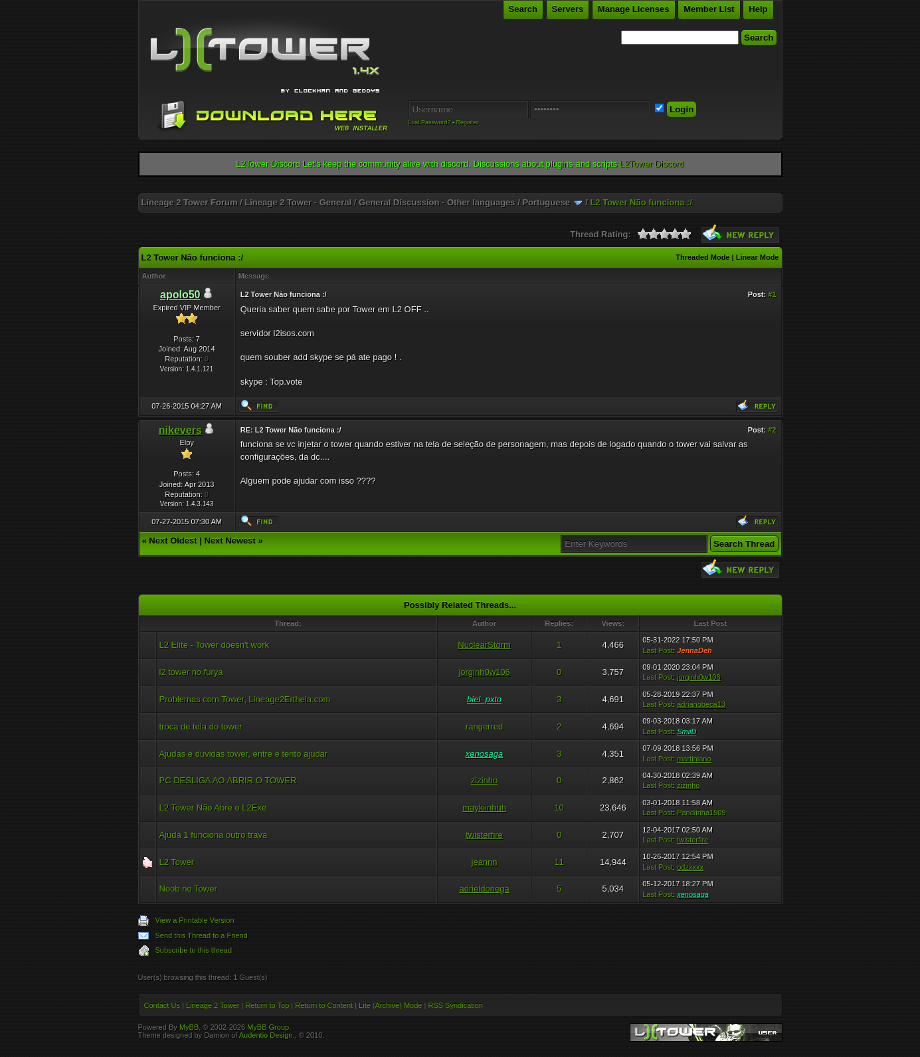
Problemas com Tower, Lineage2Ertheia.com (245, 699)
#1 (772, 294)
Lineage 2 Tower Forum (189, 202)
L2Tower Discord (652, 164)
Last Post (657, 650)
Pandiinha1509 (701, 813)
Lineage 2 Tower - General (297, 202)
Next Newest (229, 540)
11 (558, 862)
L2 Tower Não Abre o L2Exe (213, 808)
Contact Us (162, 1005)
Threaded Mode (702, 257)
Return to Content (324, 1005)
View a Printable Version (194, 920)
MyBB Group (268, 1027)
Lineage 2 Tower (213, 1005)
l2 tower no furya (191, 672)
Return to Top (267, 1005)
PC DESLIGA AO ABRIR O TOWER (228, 780)
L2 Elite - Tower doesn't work (214, 645)
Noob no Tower (188, 889)
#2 (772, 430)
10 (558, 808)
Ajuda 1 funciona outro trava (213, 835)
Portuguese (546, 202)
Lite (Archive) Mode (390, 1005)
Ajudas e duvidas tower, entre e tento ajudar (243, 754)
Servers (568, 9)
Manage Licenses (634, 9)
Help (758, 9)
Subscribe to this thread (193, 950)
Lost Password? (430, 122)
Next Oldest (173, 540)
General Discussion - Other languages (437, 202)
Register (467, 122)
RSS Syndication (455, 1005)
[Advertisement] (460, 188)
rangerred (484, 726)
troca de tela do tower (200, 726)
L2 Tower (177, 862)
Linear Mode (757, 257)
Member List (709, 9)
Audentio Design (266, 1035)
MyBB (189, 1027)
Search (523, 9)
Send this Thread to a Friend (201, 935)
